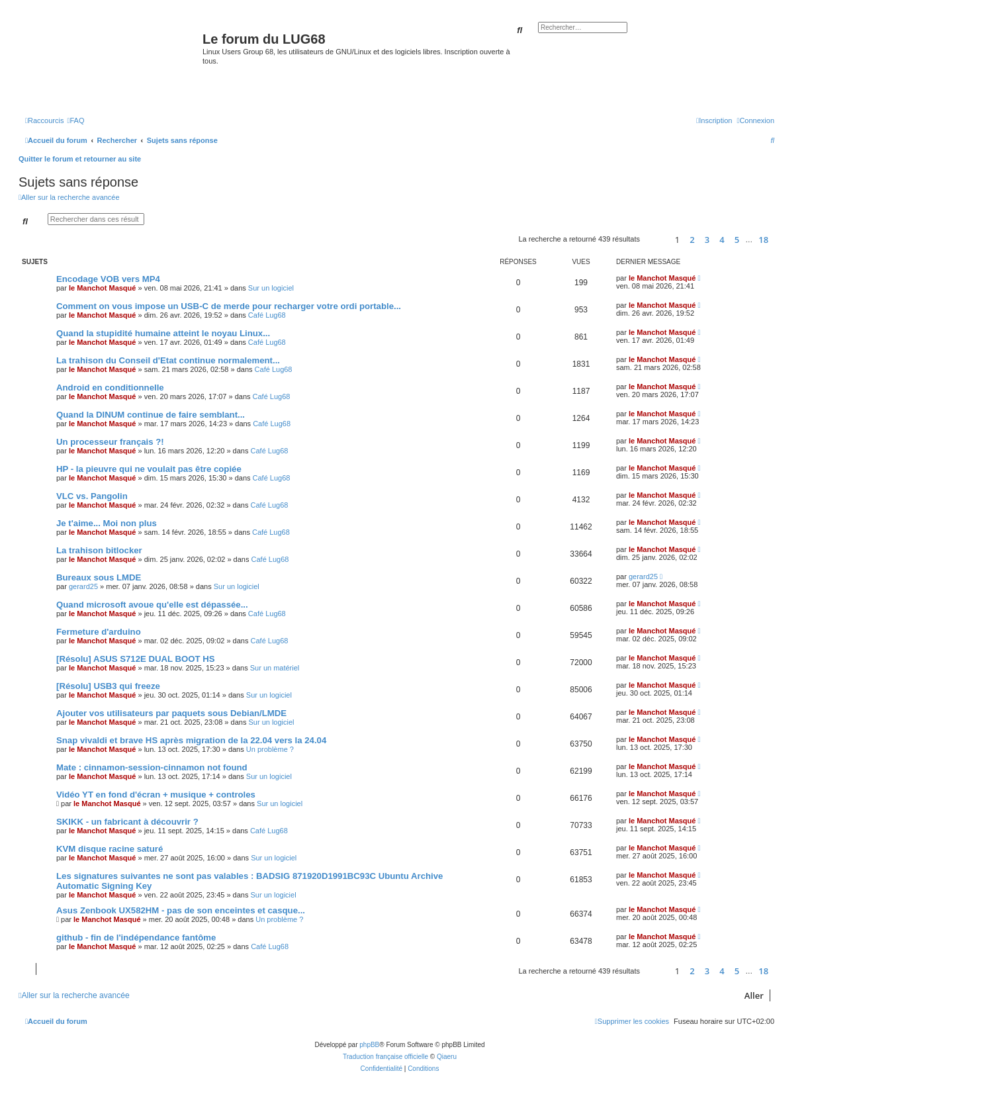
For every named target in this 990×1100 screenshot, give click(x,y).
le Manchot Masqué (102, 288)
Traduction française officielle (385, 1056)
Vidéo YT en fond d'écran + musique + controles (155, 795)
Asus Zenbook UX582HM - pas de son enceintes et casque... (180, 910)
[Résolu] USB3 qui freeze (108, 686)
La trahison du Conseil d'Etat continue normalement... (168, 360)
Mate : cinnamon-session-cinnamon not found (152, 767)
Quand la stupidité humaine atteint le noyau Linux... (163, 333)
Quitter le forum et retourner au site (80, 159)
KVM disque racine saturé (109, 849)
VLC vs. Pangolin (92, 496)
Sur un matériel (275, 668)
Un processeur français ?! (110, 442)
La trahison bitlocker (99, 550)
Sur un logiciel (271, 288)
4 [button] (721, 240)
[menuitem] (75, 120)
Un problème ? (270, 749)
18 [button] (763, 240)
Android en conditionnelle (110, 387)
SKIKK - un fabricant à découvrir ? (127, 822)
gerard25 (83, 586)
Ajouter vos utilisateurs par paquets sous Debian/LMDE (171, 713)
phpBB (369, 1044)
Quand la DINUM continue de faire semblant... (150, 415)
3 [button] (707, 240)
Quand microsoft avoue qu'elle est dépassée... (152, 605)
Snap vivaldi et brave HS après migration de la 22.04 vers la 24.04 (191, 740)
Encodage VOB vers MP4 (108, 279)
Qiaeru (447, 1056)
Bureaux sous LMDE (98, 577)
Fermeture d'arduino (98, 632)
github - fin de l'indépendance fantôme (136, 937)
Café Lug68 (267, 315)
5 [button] (737, 240)
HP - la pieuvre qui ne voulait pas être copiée (149, 469)
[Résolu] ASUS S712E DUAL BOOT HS (135, 659)
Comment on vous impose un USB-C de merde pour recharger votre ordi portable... (228, 306)
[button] (655, 239)
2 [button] (692, 240)
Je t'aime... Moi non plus (106, 523)
